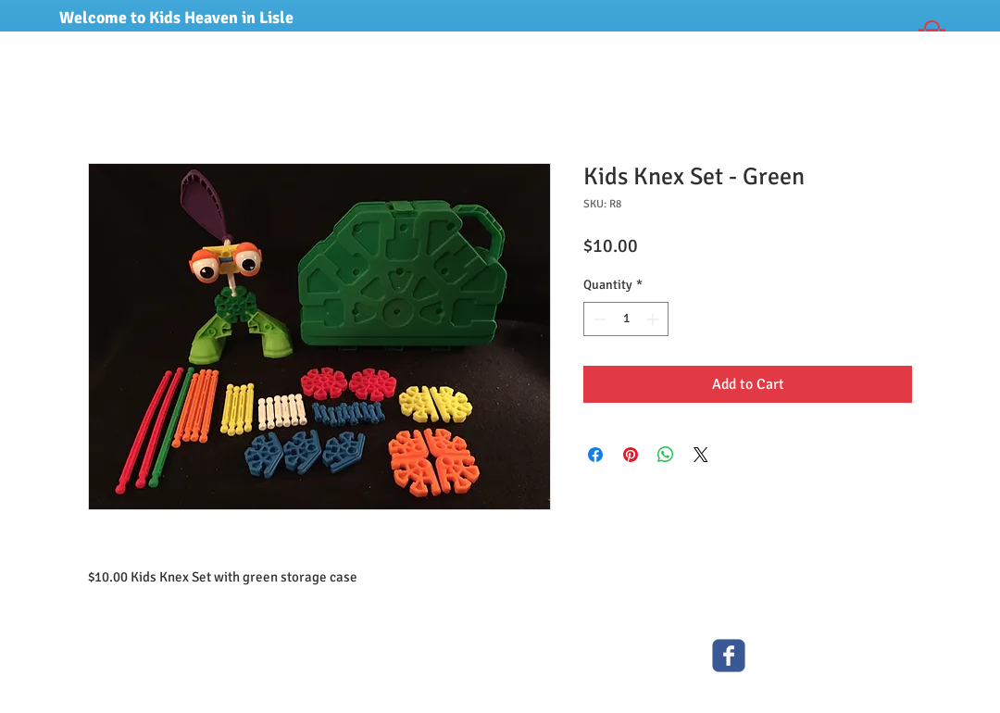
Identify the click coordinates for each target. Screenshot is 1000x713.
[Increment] (654, 319)
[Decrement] (597, 319)
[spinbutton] (626, 319)
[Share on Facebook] (595, 455)
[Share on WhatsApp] (666, 455)
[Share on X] (701, 455)
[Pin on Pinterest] (630, 455)
